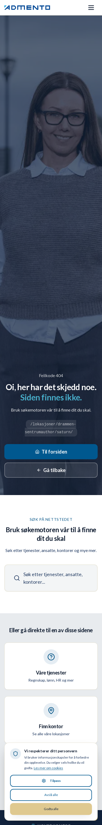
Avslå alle (51, 795)
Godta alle (51, 809)
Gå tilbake (51, 470)
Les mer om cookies (48, 768)
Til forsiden (51, 452)
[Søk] (51, 578)
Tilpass (51, 781)
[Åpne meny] (91, 7)
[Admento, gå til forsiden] (27, 8)
